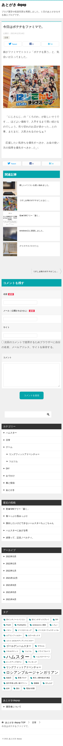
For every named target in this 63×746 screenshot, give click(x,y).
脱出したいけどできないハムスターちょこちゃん (30, 523)
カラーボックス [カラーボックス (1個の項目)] (34, 635)
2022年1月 (11, 570)
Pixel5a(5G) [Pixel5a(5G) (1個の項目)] (21, 625)
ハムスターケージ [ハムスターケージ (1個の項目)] (43, 657)
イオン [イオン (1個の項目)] (8, 630)
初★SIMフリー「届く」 (29, 215)
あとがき (10, 490)
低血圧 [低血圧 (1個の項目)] (8, 678)
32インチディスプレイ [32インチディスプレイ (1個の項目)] (40, 619)
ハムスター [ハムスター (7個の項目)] (17, 656)
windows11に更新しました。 (32, 231)
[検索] (28, 414)
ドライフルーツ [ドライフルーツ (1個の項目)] (44, 651)
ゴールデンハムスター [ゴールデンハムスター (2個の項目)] (18, 646)
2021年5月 (11, 592)
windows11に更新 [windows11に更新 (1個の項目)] (39, 625)
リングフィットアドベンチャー (24, 454)
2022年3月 (11, 556)
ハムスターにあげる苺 (17, 530)
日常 (6, 38)
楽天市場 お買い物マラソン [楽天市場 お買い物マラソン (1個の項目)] (16, 683)
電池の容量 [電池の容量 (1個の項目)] (30, 688)
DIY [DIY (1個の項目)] (57, 619)
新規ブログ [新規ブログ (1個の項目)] (22, 678)
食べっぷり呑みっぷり (17, 516)
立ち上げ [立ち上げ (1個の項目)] (48, 683)
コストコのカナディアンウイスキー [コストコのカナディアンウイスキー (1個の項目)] (20, 641)
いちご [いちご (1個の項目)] (55, 625)
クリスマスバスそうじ (29, 246)
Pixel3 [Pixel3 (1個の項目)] (8, 625)
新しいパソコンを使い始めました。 (34, 185)
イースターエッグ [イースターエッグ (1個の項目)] (25, 630)
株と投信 (10, 483)
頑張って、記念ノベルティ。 (20, 537)
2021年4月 (11, 599)
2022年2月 (11, 563)
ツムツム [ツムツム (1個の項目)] (28, 651)
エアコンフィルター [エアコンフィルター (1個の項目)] (14, 635)
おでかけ (10, 476)
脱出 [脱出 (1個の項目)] (18, 688)
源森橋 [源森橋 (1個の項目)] (36, 683)
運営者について (13, 706)
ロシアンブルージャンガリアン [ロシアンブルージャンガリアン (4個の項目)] (32, 672)
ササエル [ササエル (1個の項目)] (41, 646)
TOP (15, 722)
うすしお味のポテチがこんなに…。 (34, 200)
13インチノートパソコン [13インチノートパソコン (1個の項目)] (15, 619)
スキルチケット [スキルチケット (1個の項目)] (12, 651)
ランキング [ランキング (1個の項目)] (32, 662)
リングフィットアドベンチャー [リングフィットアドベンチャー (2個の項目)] (23, 667)
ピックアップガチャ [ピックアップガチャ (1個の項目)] (14, 662)
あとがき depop (14, 4)
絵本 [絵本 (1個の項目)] (8, 688)
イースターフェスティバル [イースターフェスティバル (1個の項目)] (48, 630)
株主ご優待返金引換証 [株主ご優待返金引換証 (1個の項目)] (41, 678)
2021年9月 (11, 585)
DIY (7, 468)
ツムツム (13, 461)
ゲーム (9, 447)
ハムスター (11, 432)
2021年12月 (12, 578)
